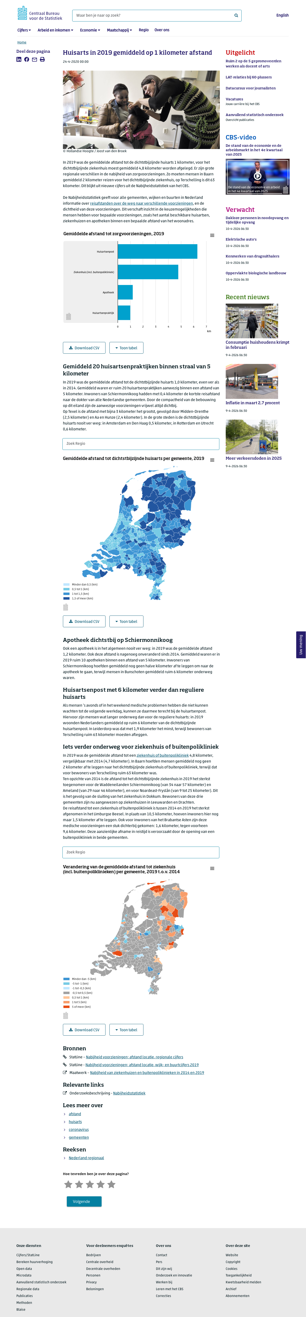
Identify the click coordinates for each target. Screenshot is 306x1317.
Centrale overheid (99, 1262)
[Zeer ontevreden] (68, 1184)
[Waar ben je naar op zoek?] (157, 15)
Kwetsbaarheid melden (243, 1282)
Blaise (20, 1309)
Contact (161, 1255)
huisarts (75, 1122)
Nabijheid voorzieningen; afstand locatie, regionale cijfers (134, 1057)
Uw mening (301, 645)
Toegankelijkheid (239, 1275)
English (282, 16)
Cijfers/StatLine (28, 1255)
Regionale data (27, 1289)
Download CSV (84, 348)
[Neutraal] (89, 1184)
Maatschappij (118, 30)
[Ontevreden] (79, 1184)
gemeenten (79, 1138)
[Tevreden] (100, 1184)
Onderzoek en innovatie (174, 1275)
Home (21, 42)
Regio (144, 30)
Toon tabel (126, 348)
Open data (24, 1269)
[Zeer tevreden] (111, 1184)
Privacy (91, 1282)
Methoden (24, 1303)
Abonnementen (237, 1296)
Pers (159, 1262)
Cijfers (22, 30)
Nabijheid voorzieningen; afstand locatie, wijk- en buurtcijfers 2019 (142, 1065)
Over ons (161, 30)
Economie (88, 30)
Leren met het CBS (169, 1289)
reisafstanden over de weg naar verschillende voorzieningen (141, 204)
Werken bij (164, 1282)
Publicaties (24, 1296)
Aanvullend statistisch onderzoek (41, 1282)
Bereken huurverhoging (34, 1262)
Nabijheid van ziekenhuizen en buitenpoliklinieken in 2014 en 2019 (147, 1073)
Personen (93, 1275)
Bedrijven (93, 1255)
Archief (231, 1289)
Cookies (231, 1269)
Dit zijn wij (164, 1269)
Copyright (233, 1262)
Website (232, 1255)
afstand (75, 1114)
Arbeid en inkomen (54, 30)
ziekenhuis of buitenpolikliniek (163, 756)
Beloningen (95, 1289)
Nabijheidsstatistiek (129, 1093)
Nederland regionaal (86, 1158)
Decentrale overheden (103, 1269)
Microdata (23, 1275)
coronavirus (79, 1130)
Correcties (163, 1296)
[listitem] (19, 59)
